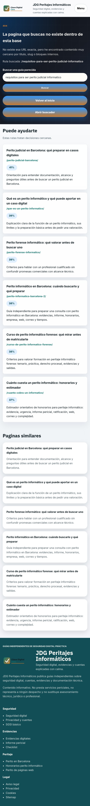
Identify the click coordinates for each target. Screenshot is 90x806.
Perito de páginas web (20, 770)
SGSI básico (13, 724)
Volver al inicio (45, 100)
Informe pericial (15, 742)
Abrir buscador (45, 112)
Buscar (45, 88)
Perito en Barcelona (18, 761)
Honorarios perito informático (24, 765)
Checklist (11, 747)
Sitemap (11, 797)
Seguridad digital (16, 715)
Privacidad (12, 788)
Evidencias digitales (18, 738)
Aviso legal (12, 784)
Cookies (11, 793)
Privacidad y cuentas (19, 720)
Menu (80, 8)
